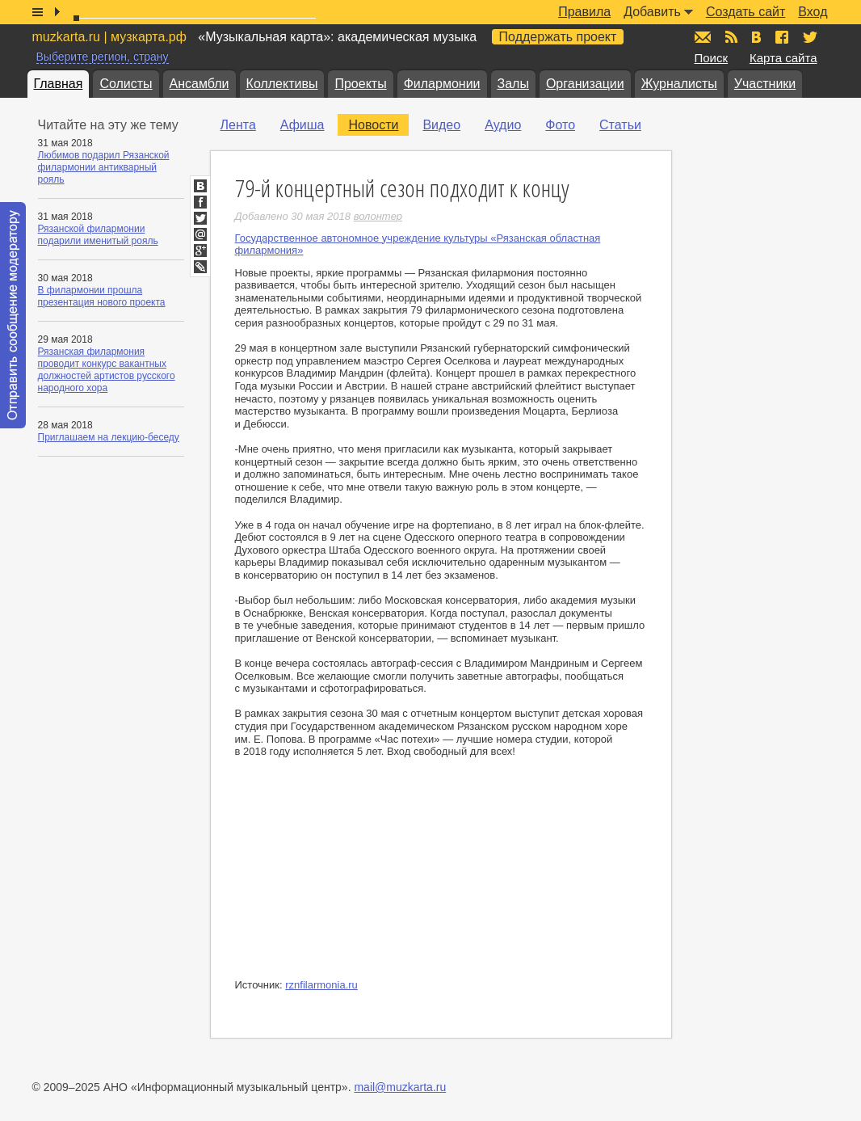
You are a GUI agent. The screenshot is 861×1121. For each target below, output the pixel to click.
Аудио (503, 125)
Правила (584, 12)
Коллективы (282, 84)
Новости (373, 125)
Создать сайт (745, 12)
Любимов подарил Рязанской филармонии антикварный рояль (104, 167)
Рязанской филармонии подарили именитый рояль (98, 235)
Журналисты (679, 84)
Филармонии (442, 84)
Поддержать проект (558, 37)
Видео (441, 125)
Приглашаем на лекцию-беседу (108, 437)
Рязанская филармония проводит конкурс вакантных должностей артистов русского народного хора (106, 370)
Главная (58, 84)
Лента (238, 125)
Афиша (302, 125)
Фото (560, 125)
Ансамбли (199, 84)
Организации (585, 84)
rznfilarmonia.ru (321, 985)
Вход (812, 12)
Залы (513, 84)
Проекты (360, 84)
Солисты (125, 84)
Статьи (620, 125)
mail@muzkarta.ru (400, 1087)
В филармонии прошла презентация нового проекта (102, 296)
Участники (765, 84)
